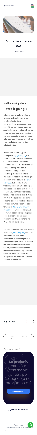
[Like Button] (27, 321)
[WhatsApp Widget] (30, 425)
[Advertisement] (18, 77)
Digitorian (29, 430)
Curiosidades (18, 51)
